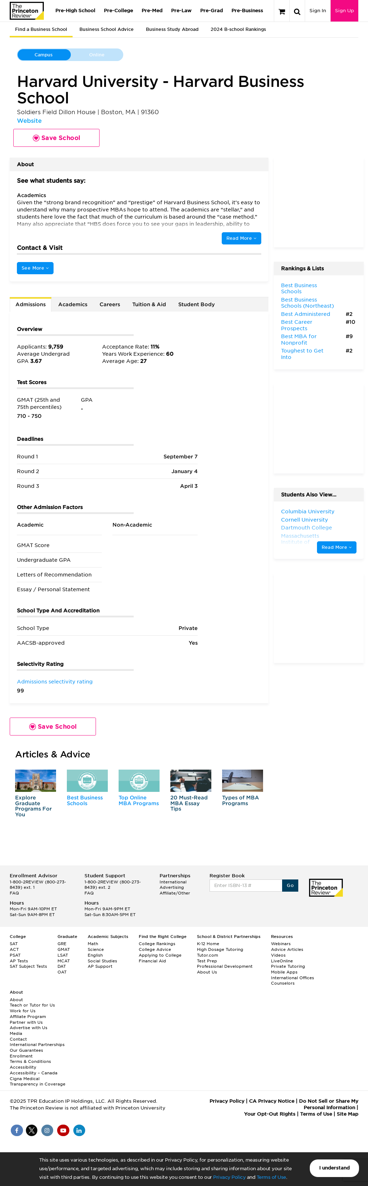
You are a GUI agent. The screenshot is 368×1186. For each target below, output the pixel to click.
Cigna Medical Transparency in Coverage (37, 1081)
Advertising (172, 887)
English (95, 955)
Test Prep (207, 960)
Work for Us (23, 1010)
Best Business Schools (85, 800)
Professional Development (225, 966)
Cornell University (304, 520)
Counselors (283, 983)
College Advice (155, 949)
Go (290, 885)
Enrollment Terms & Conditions (30, 1059)
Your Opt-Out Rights (269, 1114)
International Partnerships (37, 1044)
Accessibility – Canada (34, 1072)
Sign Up (344, 10)
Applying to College (160, 955)
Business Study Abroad (172, 29)
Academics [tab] (72, 304)
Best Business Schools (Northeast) (307, 303)
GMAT (64, 949)
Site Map (347, 1114)
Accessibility (23, 1067)
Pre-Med (152, 10)
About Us (207, 972)
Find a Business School (41, 29)
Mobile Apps (284, 972)
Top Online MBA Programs (139, 800)
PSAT (15, 955)
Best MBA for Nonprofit (299, 339)
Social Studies (102, 960)
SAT (14, 943)
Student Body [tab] (196, 304)
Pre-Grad (211, 10)
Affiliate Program (28, 1016)
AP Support (100, 966)
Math (93, 943)
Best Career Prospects (296, 325)
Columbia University (308, 511)
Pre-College (118, 10)
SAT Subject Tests (28, 966)
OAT (62, 972)
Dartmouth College (306, 528)
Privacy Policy (229, 1177)
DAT (62, 966)
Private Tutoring (288, 966)
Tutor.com (207, 955)
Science (96, 949)
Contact (18, 1039)
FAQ (14, 893)
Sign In (317, 10)
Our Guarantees (26, 1050)
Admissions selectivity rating (55, 682)
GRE (62, 943)
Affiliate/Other (175, 893)
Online (97, 54)
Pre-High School (75, 10)
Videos (278, 955)
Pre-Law (181, 10)
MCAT (64, 960)
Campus (43, 54)
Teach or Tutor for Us (32, 1005)
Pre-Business (247, 10)
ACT (14, 949)
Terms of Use (271, 1177)
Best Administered (305, 314)
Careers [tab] (110, 304)
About (16, 999)
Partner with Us (26, 1022)
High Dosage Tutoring (220, 949)
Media (16, 1033)
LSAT (63, 955)
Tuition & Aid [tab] (149, 304)
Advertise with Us (28, 1027)
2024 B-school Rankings (238, 29)
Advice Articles (287, 949)
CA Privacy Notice (271, 1101)
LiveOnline (282, 960)
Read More (241, 238)
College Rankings (157, 943)
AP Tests (19, 960)
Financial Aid (152, 960)
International (173, 881)
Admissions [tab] (30, 304)
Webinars (281, 943)
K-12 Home (208, 943)
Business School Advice (106, 29)
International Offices (292, 977)
